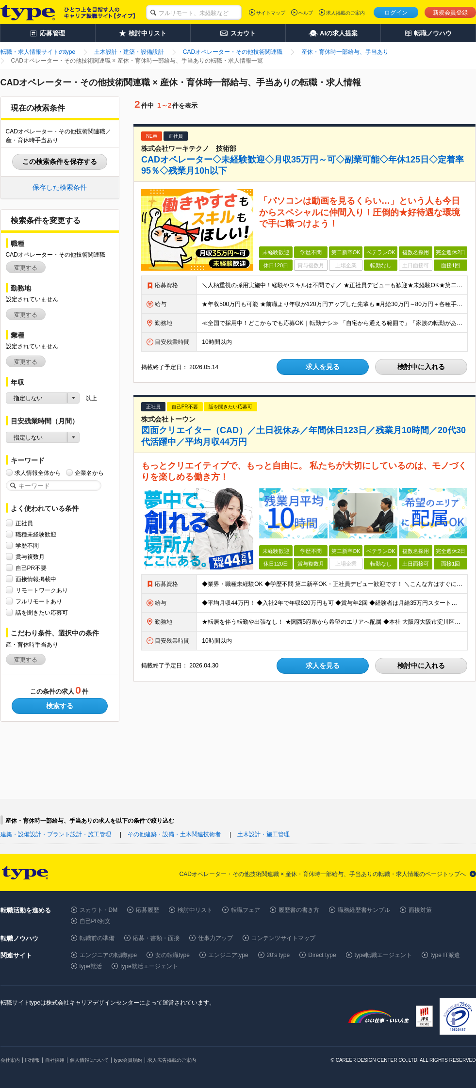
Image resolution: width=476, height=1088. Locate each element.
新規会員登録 (450, 12)
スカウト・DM (99, 910)
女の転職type (172, 955)
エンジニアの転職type (108, 955)
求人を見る (323, 367)
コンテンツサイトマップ (283, 938)
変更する (25, 267)
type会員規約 (128, 1060)
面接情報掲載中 (36, 579)
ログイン (396, 12)
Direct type (322, 955)
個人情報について (89, 1060)
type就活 (91, 966)
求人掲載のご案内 (345, 13)
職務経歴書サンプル (364, 910)
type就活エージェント (149, 966)
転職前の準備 (97, 938)
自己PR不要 (31, 567)
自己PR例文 (95, 921)
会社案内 (10, 1060)
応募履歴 (147, 910)
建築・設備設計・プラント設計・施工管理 (55, 834)
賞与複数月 (30, 556)
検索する (59, 706)
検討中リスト (195, 910)
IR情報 (32, 1060)
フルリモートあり (39, 601)
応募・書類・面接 (156, 938)
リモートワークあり (42, 590)
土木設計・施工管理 (263, 834)
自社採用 (55, 1060)
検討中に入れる (421, 367)
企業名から (89, 472)
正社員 (24, 523)
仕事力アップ (215, 938)
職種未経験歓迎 (36, 534)
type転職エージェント (383, 955)
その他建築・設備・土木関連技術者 (174, 834)
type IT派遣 (445, 955)
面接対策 (420, 910)
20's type (278, 955)
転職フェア (245, 910)
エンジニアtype (228, 955)
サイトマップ (270, 13)
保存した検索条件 (60, 187)
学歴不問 (27, 545)
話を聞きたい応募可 (42, 612)
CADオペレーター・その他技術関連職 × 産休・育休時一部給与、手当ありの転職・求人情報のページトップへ (322, 874)
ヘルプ (305, 13)
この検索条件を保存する (59, 161)
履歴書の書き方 (299, 910)
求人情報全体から (38, 472)
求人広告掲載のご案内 (172, 1060)
